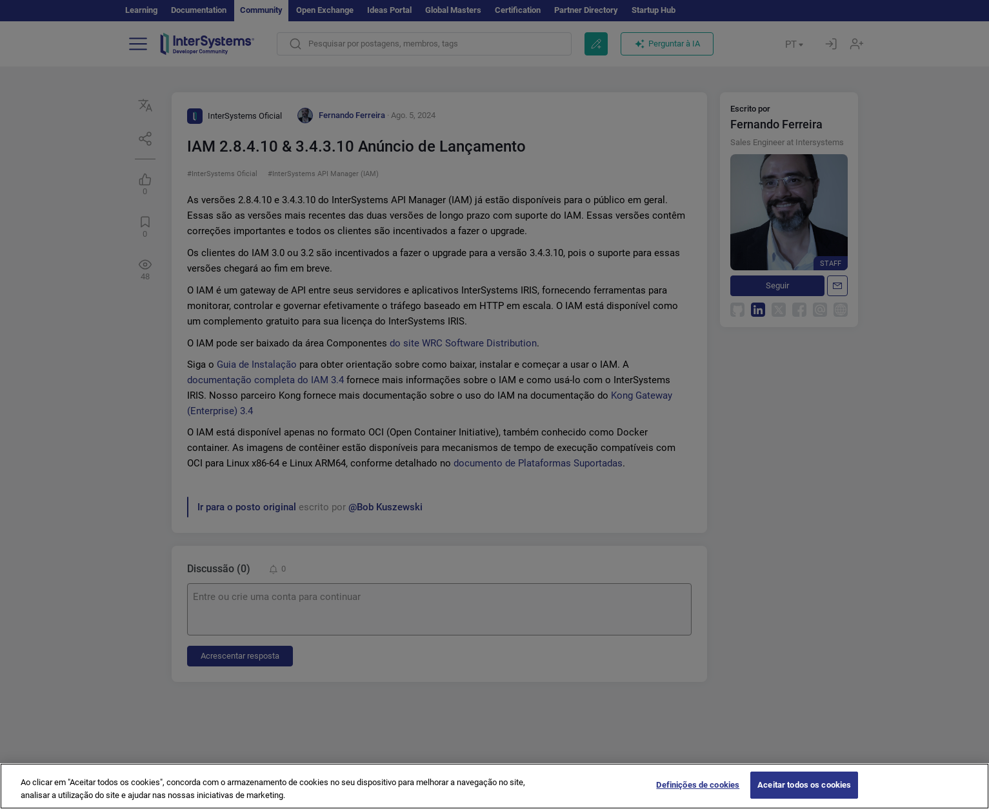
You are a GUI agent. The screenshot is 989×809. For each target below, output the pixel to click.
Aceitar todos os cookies (804, 795)
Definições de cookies (697, 795)
